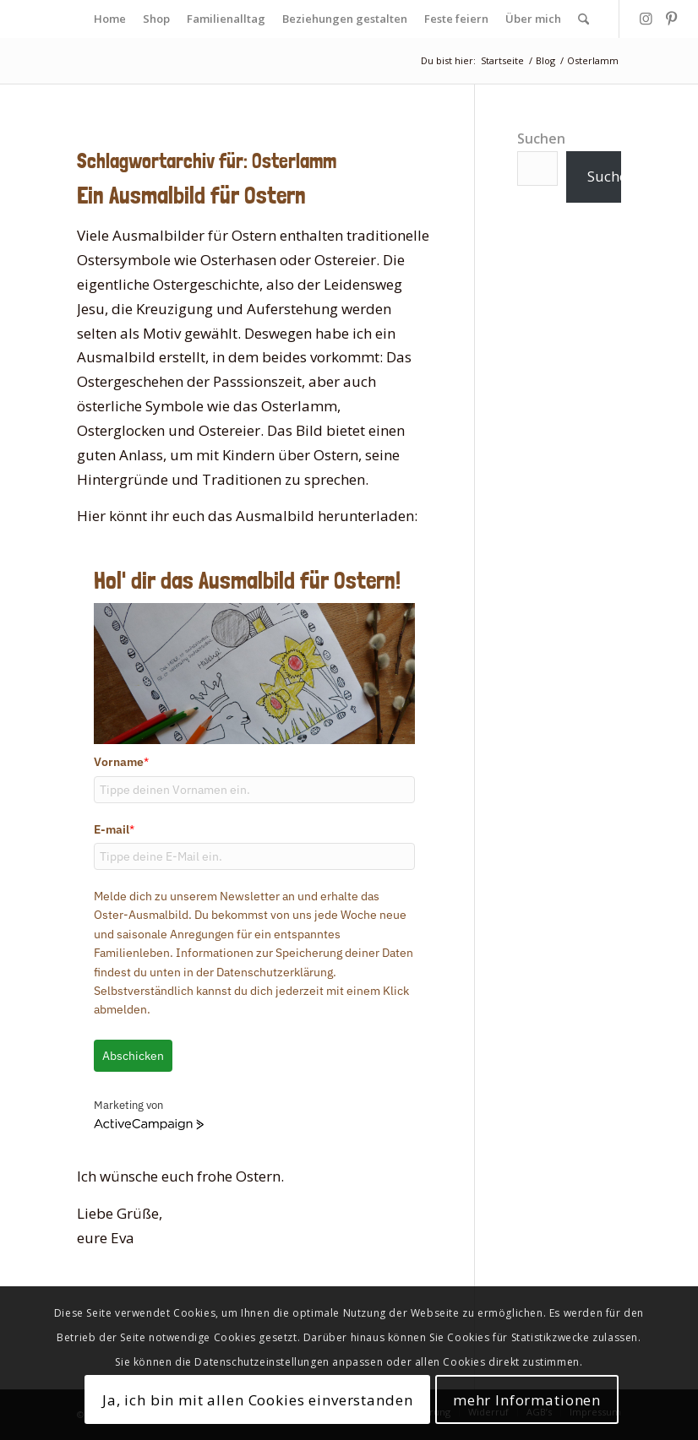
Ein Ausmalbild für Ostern (191, 195)
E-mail (114, 829)
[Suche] (583, 19)
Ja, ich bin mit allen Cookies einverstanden (257, 1400)
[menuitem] (109, 19)
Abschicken (133, 1055)
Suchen (541, 138)
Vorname (121, 761)
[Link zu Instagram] (645, 18)
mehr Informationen (527, 1400)
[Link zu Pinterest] (671, 18)
